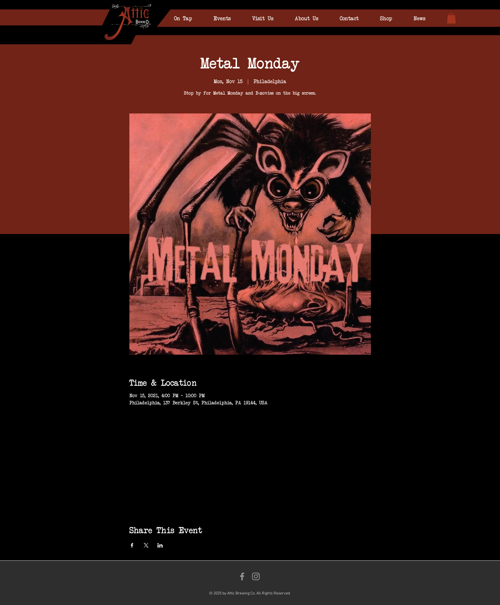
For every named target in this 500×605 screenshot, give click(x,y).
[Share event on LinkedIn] (160, 545)
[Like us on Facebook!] (242, 576)
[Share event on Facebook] (132, 545)
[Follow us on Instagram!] (256, 576)
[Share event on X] (146, 545)
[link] (451, 18)
